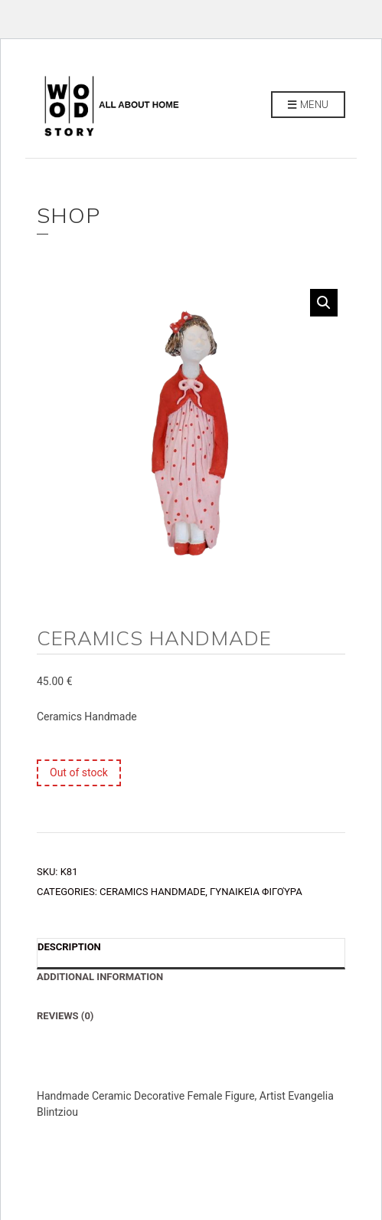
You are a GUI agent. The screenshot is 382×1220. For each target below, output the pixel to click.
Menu (308, 105)
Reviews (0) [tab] (65, 1016)
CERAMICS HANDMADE (152, 891)
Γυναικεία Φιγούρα (256, 891)
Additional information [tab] (100, 976)
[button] (324, 302)
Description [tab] (69, 947)
